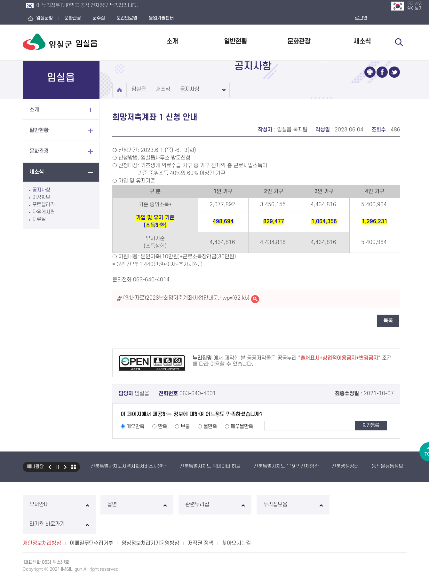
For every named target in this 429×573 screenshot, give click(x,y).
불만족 (210, 426)
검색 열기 (399, 42)
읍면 (136, 504)
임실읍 (138, 89)
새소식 (362, 41)
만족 (162, 426)
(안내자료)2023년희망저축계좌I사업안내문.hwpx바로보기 (255, 299)
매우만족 (135, 426)
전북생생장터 (345, 466)
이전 (49, 467)
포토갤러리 (43, 205)
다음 (65, 467)
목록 (388, 321)
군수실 (98, 18)
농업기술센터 (161, 18)
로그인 (361, 18)
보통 (185, 426)
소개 (172, 41)
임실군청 (44, 18)
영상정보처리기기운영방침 (150, 524)
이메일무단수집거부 (91, 524)
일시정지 (57, 467)
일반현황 (235, 41)
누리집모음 (292, 504)
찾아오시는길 (236, 524)
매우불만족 (242, 426)
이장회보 (41, 197)
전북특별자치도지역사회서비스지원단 (129, 466)
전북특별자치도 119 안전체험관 (286, 466)
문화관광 (72, 18)
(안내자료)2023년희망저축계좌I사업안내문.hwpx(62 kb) (186, 298)
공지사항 (41, 190)
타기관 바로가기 (370, 504)
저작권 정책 (200, 524)
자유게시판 (43, 212)
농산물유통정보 (387, 466)
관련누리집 (214, 504)
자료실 (39, 219)
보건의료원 (126, 18)
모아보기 (73, 467)
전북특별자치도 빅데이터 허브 (210, 466)
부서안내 (59, 504)
